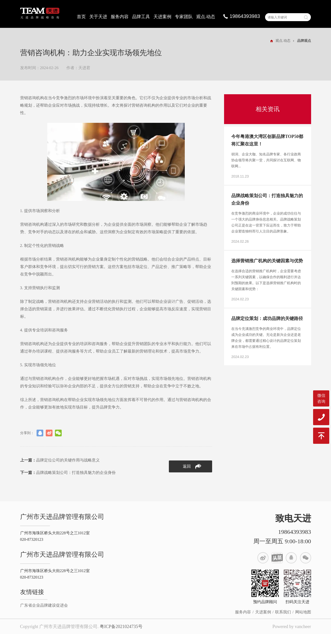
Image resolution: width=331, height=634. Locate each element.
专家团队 (184, 16)
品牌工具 (141, 16)
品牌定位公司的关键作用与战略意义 (60, 460)
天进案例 (162, 16)
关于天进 (98, 16)
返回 (192, 466)
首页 (81, 16)
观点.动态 (205, 16)
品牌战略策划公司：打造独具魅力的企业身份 (68, 472)
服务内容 (120, 16)
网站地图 (303, 612)
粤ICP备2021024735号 (121, 626)
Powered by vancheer (292, 626)
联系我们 (283, 612)
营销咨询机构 (32, 98)
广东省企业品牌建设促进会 (44, 605)
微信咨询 (321, 398)
